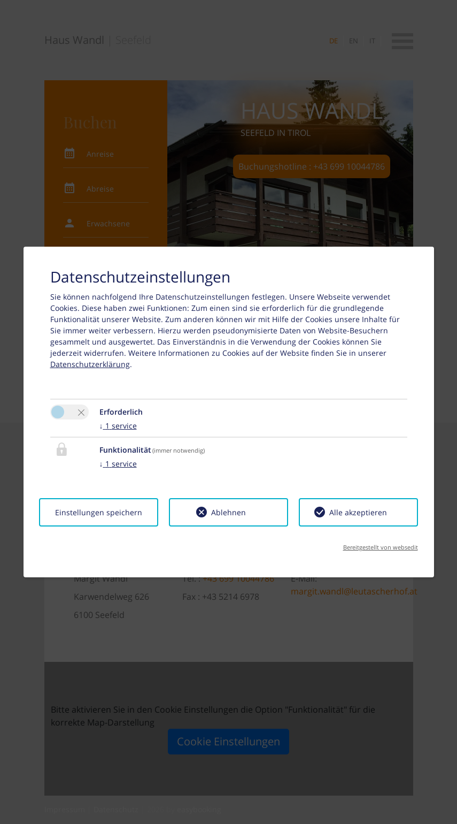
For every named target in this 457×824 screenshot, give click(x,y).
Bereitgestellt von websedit (380, 547)
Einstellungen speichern (98, 512)
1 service (118, 426)
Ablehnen (228, 512)
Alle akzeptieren (358, 512)
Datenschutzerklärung (90, 364)
